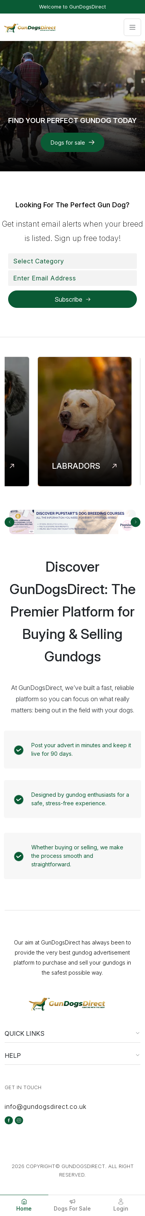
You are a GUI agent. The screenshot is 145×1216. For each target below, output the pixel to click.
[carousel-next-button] (135, 522)
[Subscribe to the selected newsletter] (72, 299)
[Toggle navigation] (132, 27)
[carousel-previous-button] (9, 522)
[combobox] (72, 261)
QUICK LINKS (24, 1033)
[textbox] (38, 261)
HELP (13, 1055)
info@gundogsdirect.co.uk (46, 1106)
